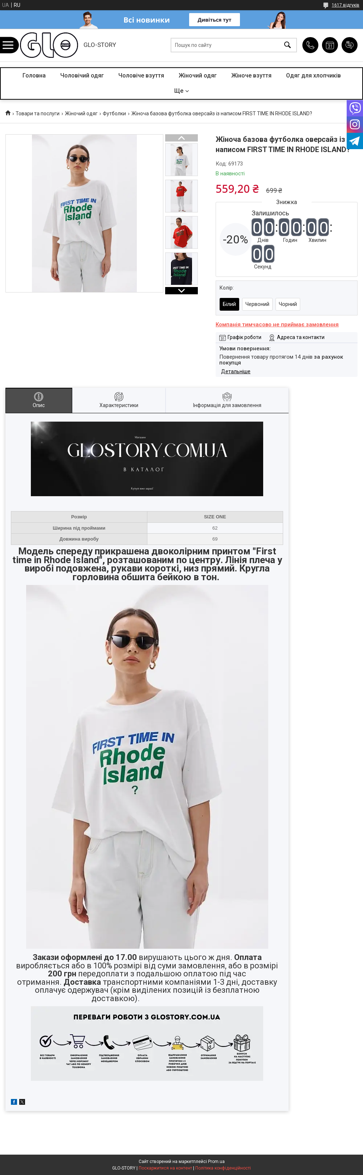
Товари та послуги (38, 113)
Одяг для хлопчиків (313, 75)
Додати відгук (350, 45)
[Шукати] (287, 45)
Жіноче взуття (251, 75)
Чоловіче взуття (141, 75)
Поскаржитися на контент (165, 1168)
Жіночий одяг (198, 75)
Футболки (114, 113)
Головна (34, 75)
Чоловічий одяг (82, 75)
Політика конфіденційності (223, 1168)
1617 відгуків (345, 5)
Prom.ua (216, 1161)
